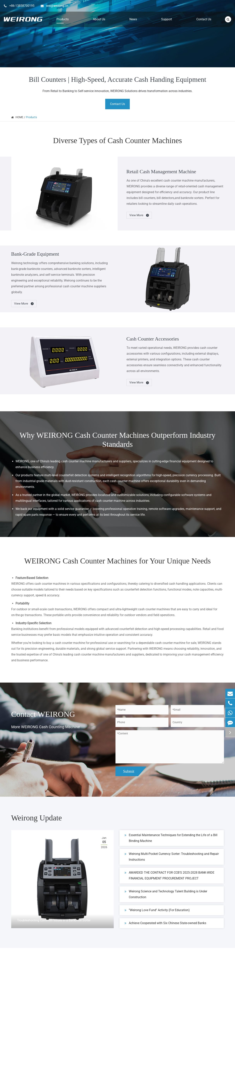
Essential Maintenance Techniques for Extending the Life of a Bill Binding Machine (171, 837)
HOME (19, 117)
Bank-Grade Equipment (35, 254)
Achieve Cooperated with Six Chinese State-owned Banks (165, 923)
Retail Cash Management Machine (161, 171)
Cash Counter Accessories (152, 339)
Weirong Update (36, 817)
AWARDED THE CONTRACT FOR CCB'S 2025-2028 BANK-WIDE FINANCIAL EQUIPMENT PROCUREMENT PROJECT (169, 875)
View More (139, 215)
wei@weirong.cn (57, 6)
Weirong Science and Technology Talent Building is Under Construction (166, 894)
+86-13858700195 (21, 6)
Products (31, 117)
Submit (128, 771)
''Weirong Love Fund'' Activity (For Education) (157, 910)
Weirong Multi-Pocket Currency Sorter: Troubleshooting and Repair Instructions (172, 856)
